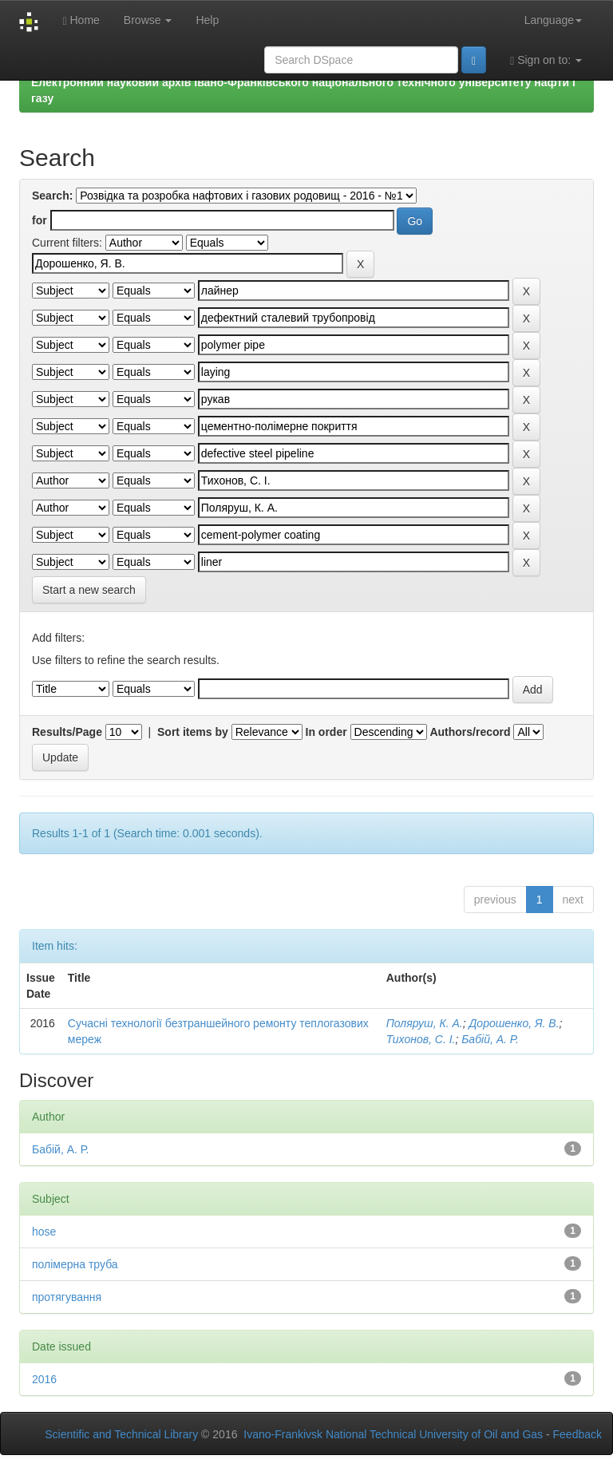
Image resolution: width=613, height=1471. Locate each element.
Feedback (577, 1434)
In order (326, 732)
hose (44, 1231)
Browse (148, 20)
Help (207, 20)
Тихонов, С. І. (421, 1039)
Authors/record (469, 732)
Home (80, 20)
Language (553, 20)
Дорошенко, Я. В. (514, 1023)
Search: (52, 195)
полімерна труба (75, 1264)
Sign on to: (546, 60)
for (39, 220)
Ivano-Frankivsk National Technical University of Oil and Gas (393, 1434)
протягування (66, 1297)
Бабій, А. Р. (490, 1039)
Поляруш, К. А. (424, 1023)
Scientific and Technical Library (121, 1434)
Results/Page (67, 732)
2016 (44, 1379)
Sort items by (192, 732)
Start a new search (89, 589)
